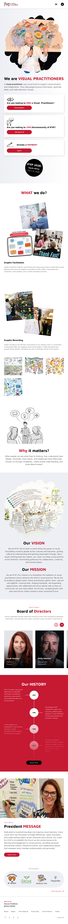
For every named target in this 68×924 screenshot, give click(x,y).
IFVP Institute (22, 911)
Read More (34, 763)
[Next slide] (62, 625)
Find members (19, 107)
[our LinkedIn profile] (9, 918)
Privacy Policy (35, 911)
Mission (6, 911)
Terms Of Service (47, 911)
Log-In (19, 150)
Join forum (18, 132)
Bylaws (13, 911)
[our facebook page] (5, 918)
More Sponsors (56, 891)
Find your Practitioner (11, 904)
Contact (57, 911)
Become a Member (9, 906)
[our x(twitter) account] (13, 918)
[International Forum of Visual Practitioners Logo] (11, 4)
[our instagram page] (18, 918)
